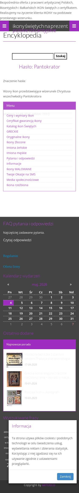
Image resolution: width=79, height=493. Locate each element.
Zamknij (65, 477)
